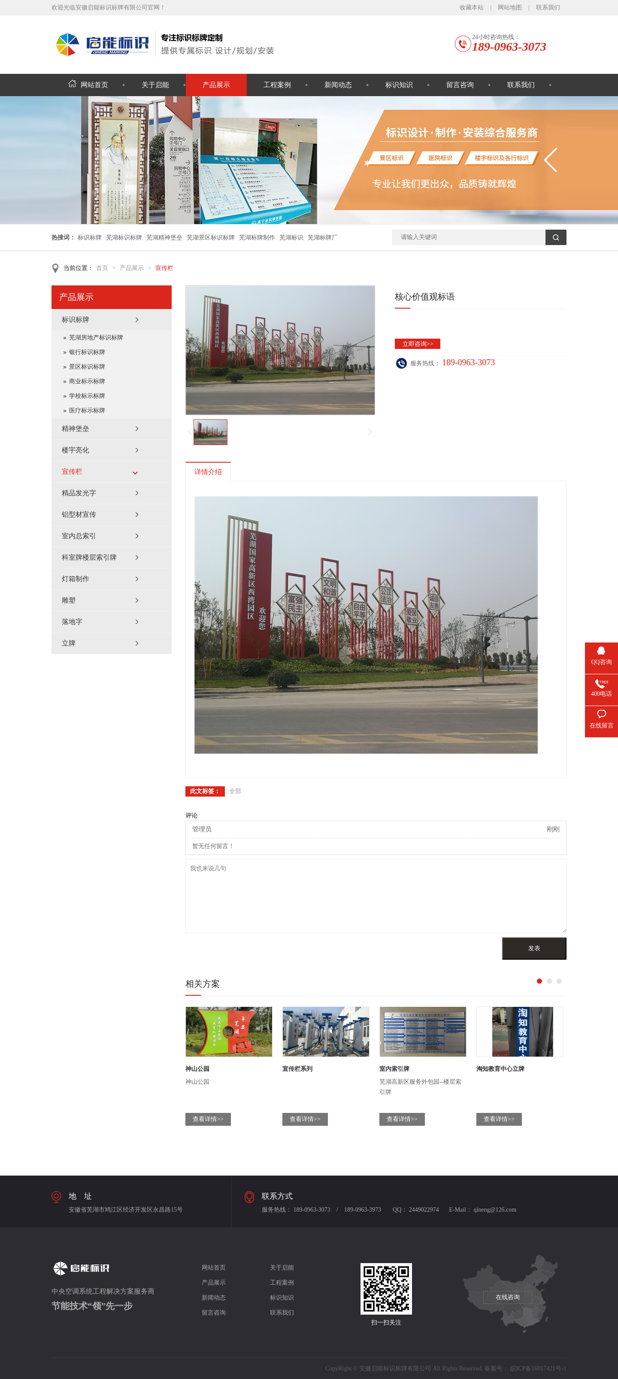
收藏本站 (472, 7)
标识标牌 (90, 237)
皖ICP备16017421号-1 (538, 1368)
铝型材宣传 (79, 514)
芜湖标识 (291, 237)
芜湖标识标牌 (124, 237)
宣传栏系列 (297, 1069)
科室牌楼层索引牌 (89, 557)
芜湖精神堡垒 (164, 237)
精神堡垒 (75, 428)
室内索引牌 (394, 1069)
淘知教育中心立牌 (500, 1069)
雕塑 (69, 600)
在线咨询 (508, 1297)
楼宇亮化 (75, 450)
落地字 (72, 621)
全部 (235, 791)
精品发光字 (79, 493)
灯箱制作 (75, 578)
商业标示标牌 (87, 381)
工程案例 (277, 84)
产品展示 (216, 84)
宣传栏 (164, 268)
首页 (102, 268)
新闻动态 (338, 84)
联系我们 (548, 7)
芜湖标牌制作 (257, 237)
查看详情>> (208, 1119)
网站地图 (510, 7)
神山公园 (197, 1069)
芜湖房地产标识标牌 (96, 337)
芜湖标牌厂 (323, 237)
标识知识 (399, 84)
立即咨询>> (418, 344)
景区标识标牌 (87, 367)
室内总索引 (79, 535)
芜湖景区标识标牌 (211, 237)
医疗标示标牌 (87, 410)
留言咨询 (460, 84)
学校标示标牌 (87, 396)
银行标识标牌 (87, 352)
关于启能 (155, 84)
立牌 (69, 643)
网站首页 (88, 84)
